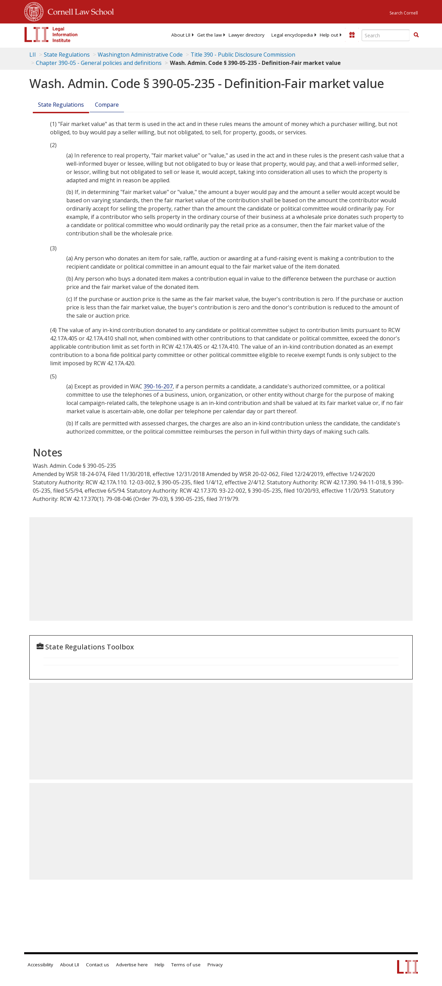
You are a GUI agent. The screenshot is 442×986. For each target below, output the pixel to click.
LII (32, 54)
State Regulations (67, 54)
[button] (416, 34)
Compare (107, 104)
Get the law (209, 35)
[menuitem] (181, 34)
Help (159, 964)
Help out (329, 35)
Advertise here (132, 964)
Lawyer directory (247, 35)
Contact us (97, 964)
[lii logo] (51, 34)
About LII (180, 35)
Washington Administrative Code (140, 54)
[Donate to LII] (352, 35)
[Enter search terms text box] (386, 35)
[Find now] (416, 35)
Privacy (215, 964)
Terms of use (186, 964)
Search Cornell (404, 13)
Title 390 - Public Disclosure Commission (243, 54)
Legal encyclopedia (292, 35)
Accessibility (40, 964)
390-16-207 (158, 386)
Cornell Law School (79, 10)
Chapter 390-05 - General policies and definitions (99, 63)
